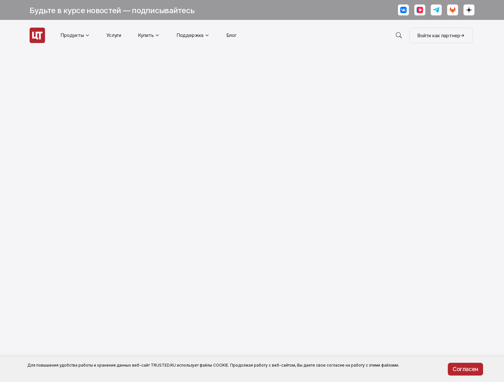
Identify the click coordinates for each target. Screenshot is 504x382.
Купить (146, 35)
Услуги (113, 35)
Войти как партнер (440, 35)
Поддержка (190, 35)
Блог (231, 35)
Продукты (72, 35)
